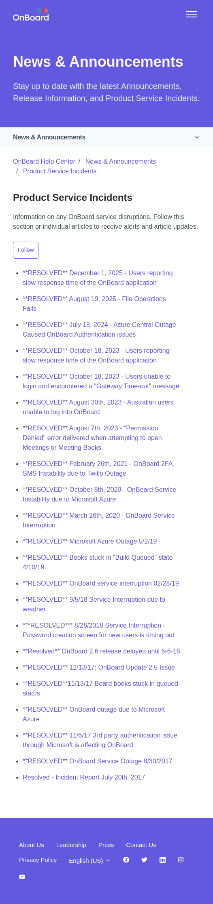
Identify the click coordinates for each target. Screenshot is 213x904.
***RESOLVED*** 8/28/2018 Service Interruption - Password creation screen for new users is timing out (98, 630)
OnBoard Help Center (44, 161)
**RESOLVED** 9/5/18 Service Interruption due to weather (94, 604)
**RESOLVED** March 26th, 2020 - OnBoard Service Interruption (99, 520)
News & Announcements (49, 137)
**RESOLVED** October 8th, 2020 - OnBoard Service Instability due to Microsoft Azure (99, 494)
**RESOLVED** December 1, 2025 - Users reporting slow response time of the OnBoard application (98, 278)
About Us (31, 844)
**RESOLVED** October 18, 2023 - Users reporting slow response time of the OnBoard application (96, 355)
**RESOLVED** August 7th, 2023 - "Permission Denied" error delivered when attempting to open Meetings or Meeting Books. (92, 438)
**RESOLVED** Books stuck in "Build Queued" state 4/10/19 (98, 562)
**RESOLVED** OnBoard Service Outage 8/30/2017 (98, 761)
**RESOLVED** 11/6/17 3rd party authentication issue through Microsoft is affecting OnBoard (100, 740)
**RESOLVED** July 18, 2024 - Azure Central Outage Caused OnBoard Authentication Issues (99, 329)
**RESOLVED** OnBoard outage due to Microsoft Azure (94, 714)
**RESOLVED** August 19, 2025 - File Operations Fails (94, 303)
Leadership (71, 844)
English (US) (90, 860)
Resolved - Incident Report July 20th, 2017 (84, 777)
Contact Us (141, 844)
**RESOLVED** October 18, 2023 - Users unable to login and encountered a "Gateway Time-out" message (101, 381)
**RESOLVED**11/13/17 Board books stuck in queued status (100, 688)
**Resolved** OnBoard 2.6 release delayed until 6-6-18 (101, 651)
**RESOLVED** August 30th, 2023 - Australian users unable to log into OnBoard (98, 407)
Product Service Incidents (59, 171)
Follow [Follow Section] (26, 250)
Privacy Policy (38, 859)
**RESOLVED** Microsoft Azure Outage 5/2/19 (90, 541)
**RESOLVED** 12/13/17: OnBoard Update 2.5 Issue (99, 667)
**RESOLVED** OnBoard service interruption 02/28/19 (101, 583)
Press (106, 844)
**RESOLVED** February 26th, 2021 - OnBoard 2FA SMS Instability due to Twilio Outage (98, 468)
